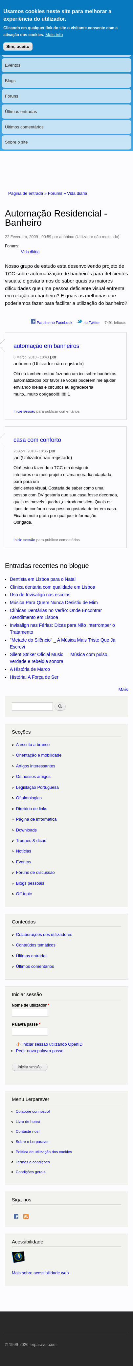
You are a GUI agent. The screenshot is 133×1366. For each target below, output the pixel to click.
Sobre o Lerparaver (32, 1141)
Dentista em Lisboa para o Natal (43, 579)
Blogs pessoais (30, 883)
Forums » (57, 193)
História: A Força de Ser (34, 677)
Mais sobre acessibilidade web (40, 1272)
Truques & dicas (31, 840)
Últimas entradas (21, 111)
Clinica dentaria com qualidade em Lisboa (52, 587)
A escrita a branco (33, 744)
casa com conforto (37, 440)
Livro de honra (28, 1121)
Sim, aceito (17, 41)
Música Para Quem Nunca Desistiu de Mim (54, 602)
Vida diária (77, 193)
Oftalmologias (29, 797)
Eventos (12, 65)
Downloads (26, 830)
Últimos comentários (24, 127)
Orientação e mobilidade (39, 755)
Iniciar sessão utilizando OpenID (52, 1044)
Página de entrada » (28, 193)
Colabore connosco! (33, 1111)
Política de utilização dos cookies (44, 1152)
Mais (123, 689)
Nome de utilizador (30, 1005)
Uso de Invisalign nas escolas (40, 594)
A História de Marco (30, 669)
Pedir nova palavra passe (39, 1050)
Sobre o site (16, 142)
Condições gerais (30, 1172)
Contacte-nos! (28, 1131)
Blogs (10, 80)
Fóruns (11, 96)
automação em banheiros (46, 346)
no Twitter (88, 322)
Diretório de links (31, 808)
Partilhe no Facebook (52, 322)
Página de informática (36, 819)
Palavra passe (26, 1024)
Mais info (54, 29)
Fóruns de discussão (35, 872)
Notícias (23, 851)
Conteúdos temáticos (35, 945)
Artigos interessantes (35, 765)
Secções (21, 732)
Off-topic (24, 893)
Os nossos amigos (33, 776)
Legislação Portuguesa (37, 787)
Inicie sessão (24, 411)
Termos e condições (33, 1162)
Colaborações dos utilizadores (44, 934)
